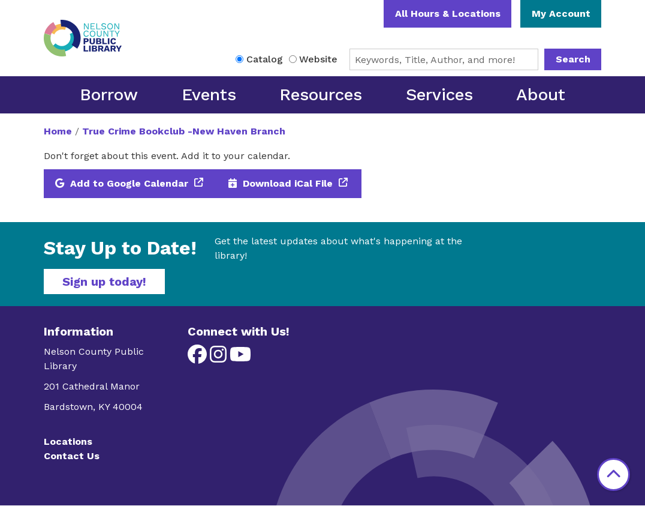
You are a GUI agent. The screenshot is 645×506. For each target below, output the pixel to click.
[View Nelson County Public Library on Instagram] (220, 358)
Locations (68, 441)
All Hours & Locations (448, 13)
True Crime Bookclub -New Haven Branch (183, 131)
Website (318, 59)
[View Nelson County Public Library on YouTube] (240, 358)
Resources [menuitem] (320, 94)
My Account (561, 13)
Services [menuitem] (439, 94)
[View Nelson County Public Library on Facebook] (199, 358)
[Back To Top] (613, 474)
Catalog (264, 59)
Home (58, 131)
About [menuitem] (540, 94)
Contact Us (72, 456)
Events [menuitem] (209, 94)
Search (573, 59)
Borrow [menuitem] (109, 94)
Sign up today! (104, 281)
